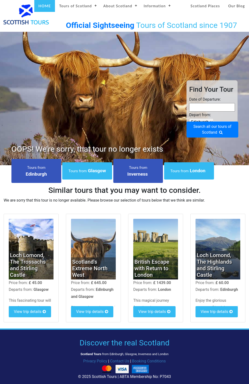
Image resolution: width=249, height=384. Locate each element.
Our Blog (236, 6)
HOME (44, 6)
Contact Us (119, 361)
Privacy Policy (95, 361)
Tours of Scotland (75, 6)
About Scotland (117, 6)
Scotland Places (205, 6)
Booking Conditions (149, 361)
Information (155, 6)
